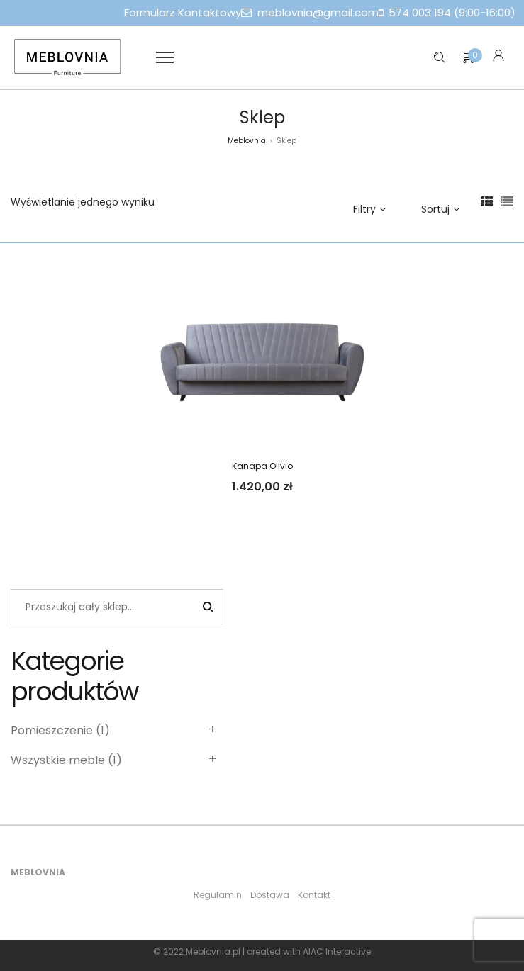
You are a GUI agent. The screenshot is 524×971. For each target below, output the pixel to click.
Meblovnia (247, 140)
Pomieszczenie (52, 730)
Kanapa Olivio (262, 466)
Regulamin (218, 895)
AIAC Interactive (337, 951)
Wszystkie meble (58, 760)
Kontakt (314, 895)
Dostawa (269, 895)
